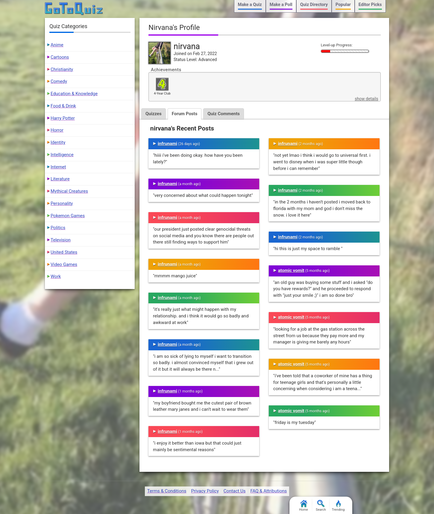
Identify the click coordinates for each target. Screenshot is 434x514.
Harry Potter (63, 118)
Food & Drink (63, 106)
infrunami (167, 143)
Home (303, 506)
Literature (60, 179)
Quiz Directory (314, 4)
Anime (57, 45)
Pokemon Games (68, 215)
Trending (338, 506)
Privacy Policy (204, 491)
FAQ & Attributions (268, 491)
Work (56, 276)
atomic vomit (291, 270)
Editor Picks (370, 4)
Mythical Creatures (69, 191)
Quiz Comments (223, 113)
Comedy (59, 81)
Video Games (64, 264)
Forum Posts (185, 113)
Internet (58, 167)
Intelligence (62, 154)
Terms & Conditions (166, 491)
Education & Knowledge (74, 93)
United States (64, 252)
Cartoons (60, 57)
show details (366, 98)
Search (321, 506)
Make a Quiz (250, 4)
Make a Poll (281, 4)
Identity (58, 142)
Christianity (62, 69)
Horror (57, 130)
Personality (62, 203)
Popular (343, 4)
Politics (58, 227)
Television (61, 240)
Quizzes (153, 113)
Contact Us (235, 491)
